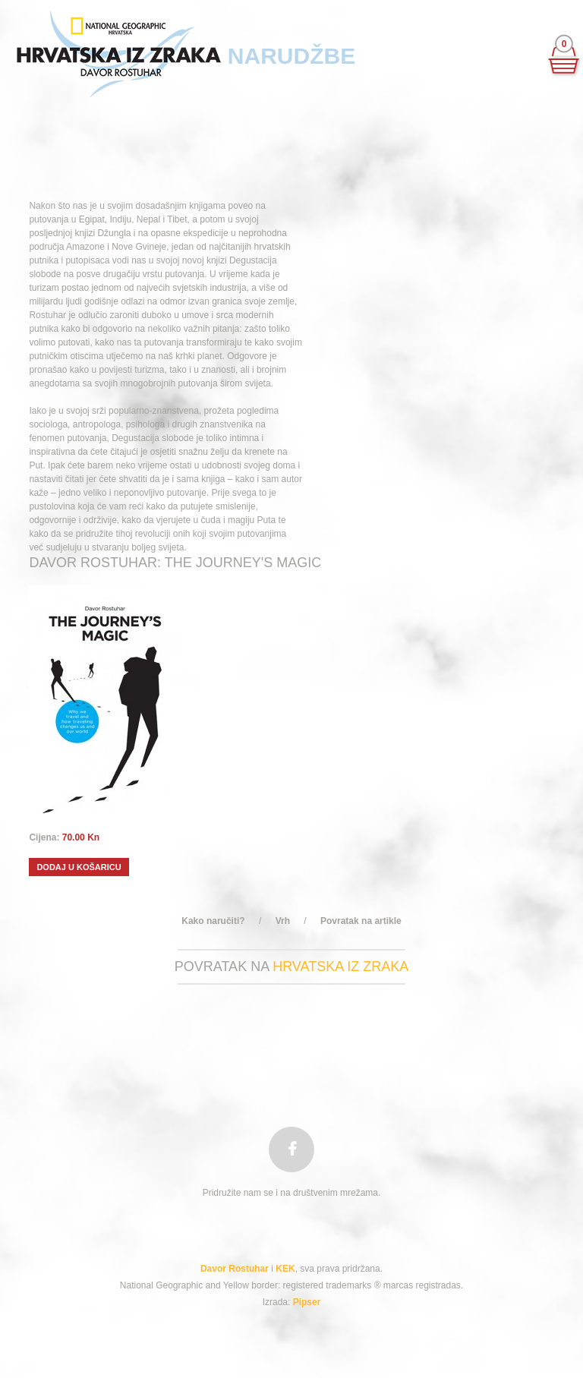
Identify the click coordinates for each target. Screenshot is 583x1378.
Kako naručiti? (212, 921)
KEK (285, 1268)
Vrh (283, 921)
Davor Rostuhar (234, 1268)
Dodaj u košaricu (78, 867)
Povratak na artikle (361, 921)
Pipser (307, 1302)
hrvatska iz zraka (340, 966)
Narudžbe (291, 56)
